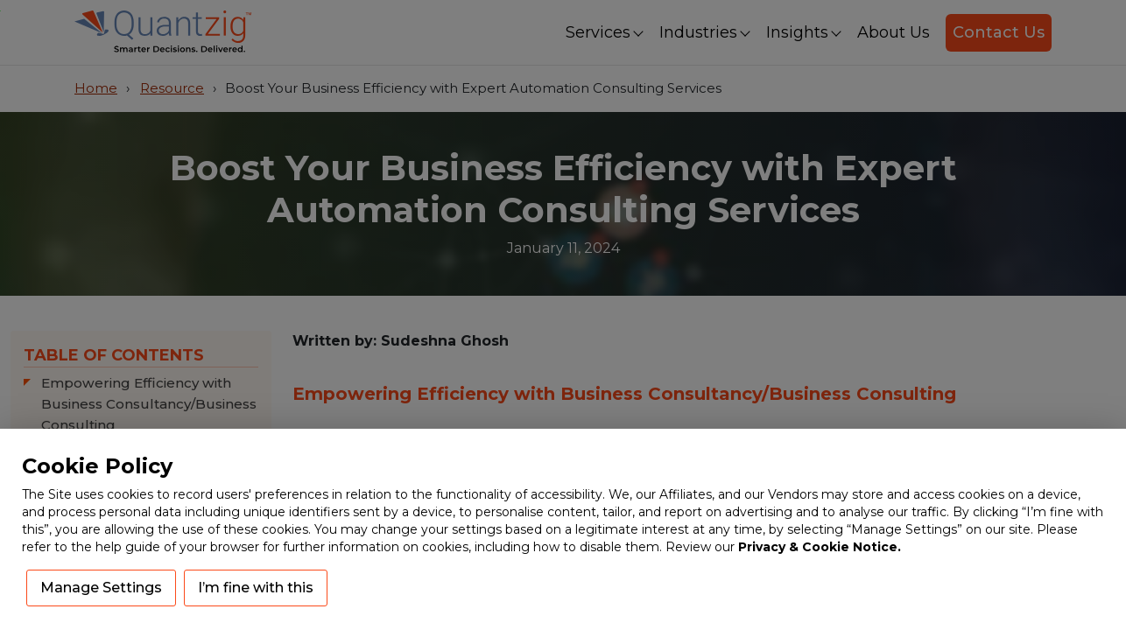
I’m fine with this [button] (255, 587)
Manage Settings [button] (101, 587)
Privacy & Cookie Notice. (819, 547)
